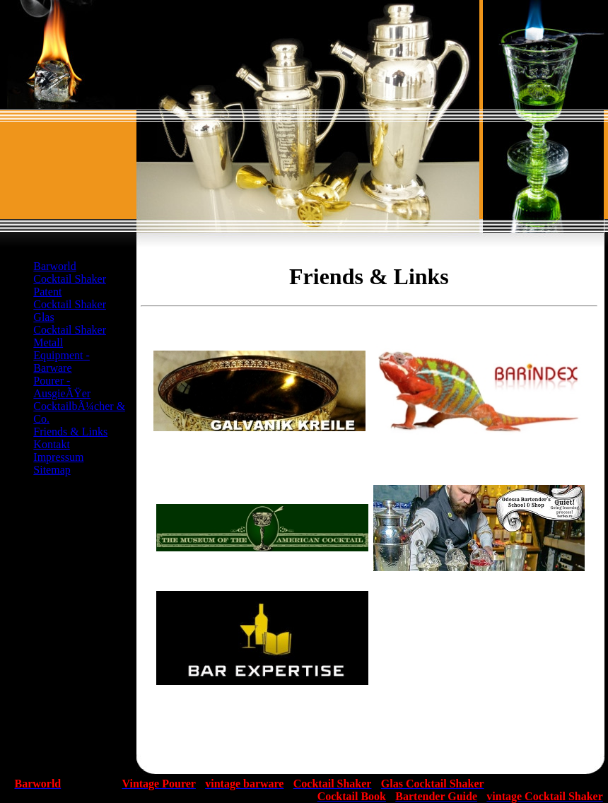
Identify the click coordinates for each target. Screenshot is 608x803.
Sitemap (51, 470)
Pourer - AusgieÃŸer (61, 387)
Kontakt (51, 444)
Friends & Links (70, 432)
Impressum (58, 457)
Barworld (54, 266)
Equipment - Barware (61, 361)
